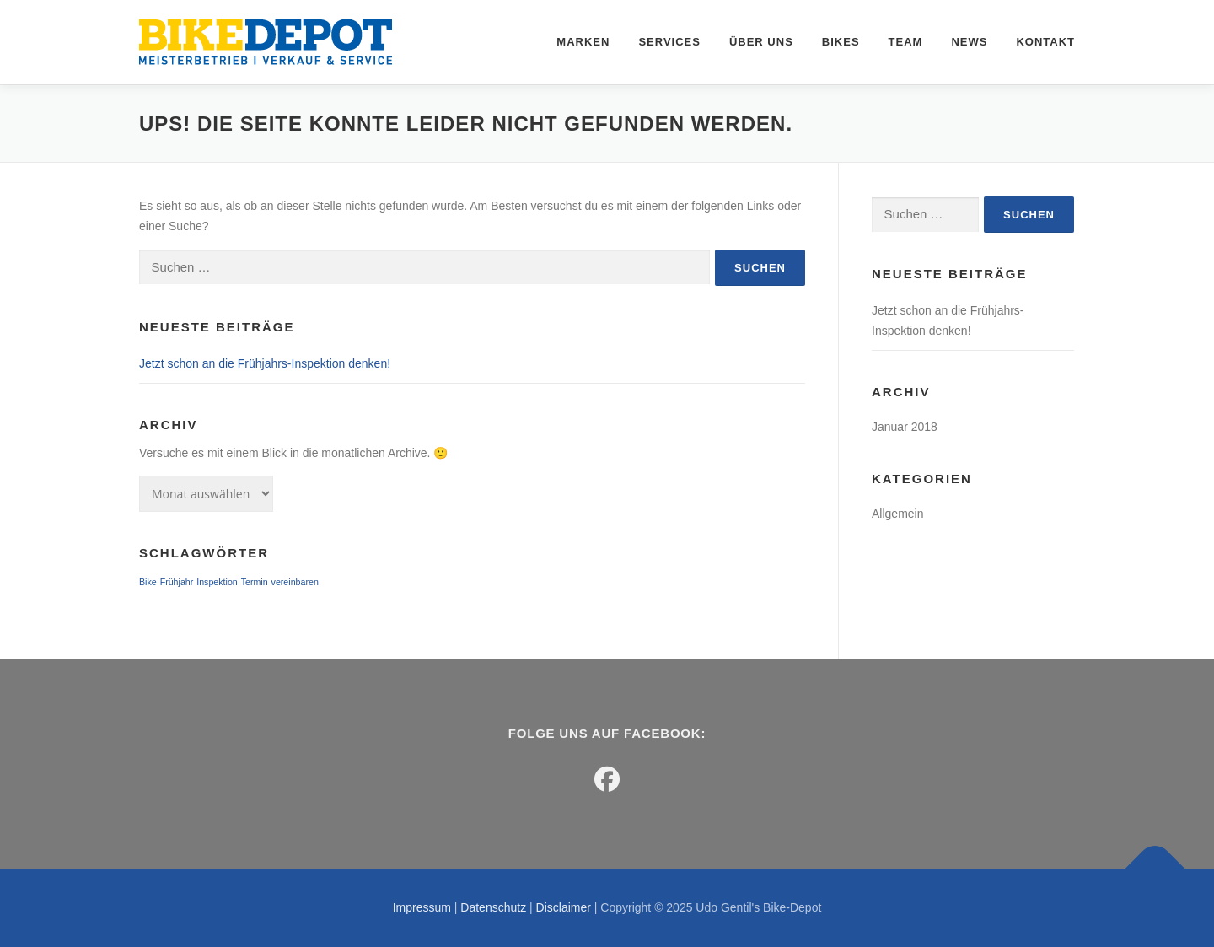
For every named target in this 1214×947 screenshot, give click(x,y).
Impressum (422, 907)
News (969, 41)
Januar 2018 (904, 426)
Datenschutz (493, 907)
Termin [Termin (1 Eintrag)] (254, 582)
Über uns (761, 41)
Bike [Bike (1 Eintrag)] (148, 582)
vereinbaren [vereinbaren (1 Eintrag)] (295, 582)
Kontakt (1045, 41)
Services (669, 41)
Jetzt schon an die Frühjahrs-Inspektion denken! (264, 363)
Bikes (841, 41)
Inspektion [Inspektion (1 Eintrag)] (217, 582)
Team (906, 41)
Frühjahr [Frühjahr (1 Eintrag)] (177, 582)
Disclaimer (563, 907)
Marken (583, 41)
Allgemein (897, 513)
